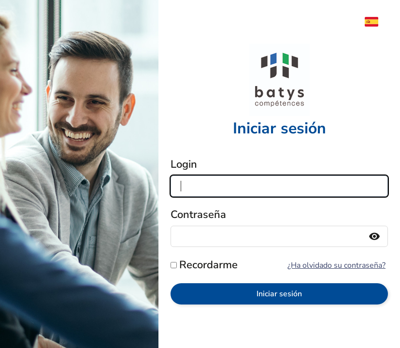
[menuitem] (376, 21)
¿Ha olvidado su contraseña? (336, 265)
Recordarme (208, 265)
